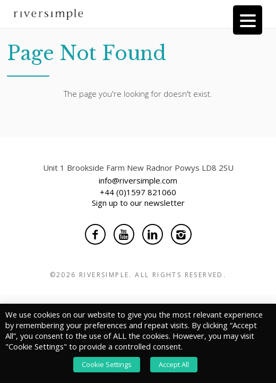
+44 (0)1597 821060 (138, 192)
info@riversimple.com (138, 180)
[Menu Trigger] (247, 20)
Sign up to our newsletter (138, 202)
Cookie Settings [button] (107, 364)
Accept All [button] (174, 364)
